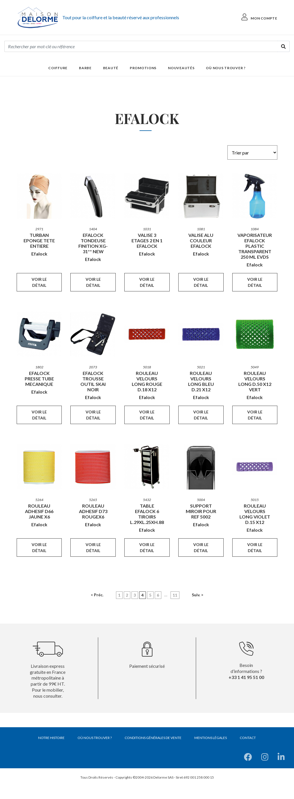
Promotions (143, 68)
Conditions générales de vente (153, 738)
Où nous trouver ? (225, 68)
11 (175, 595)
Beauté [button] (110, 68)
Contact (248, 738)
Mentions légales (210, 738)
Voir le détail (39, 282)
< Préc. (97, 594)
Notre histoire (51, 738)
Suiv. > (197, 594)
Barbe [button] (85, 68)
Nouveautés (181, 68)
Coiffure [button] (57, 68)
